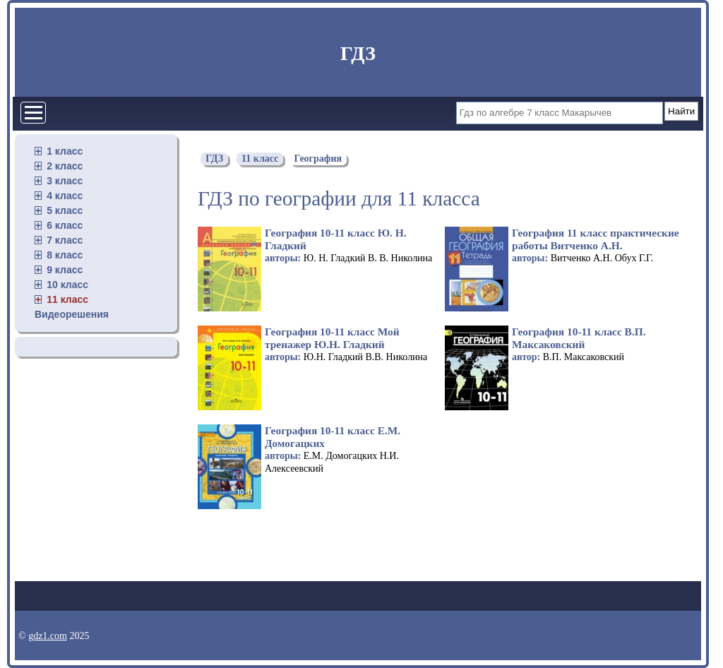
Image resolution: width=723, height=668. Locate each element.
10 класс (67, 284)
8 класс (65, 255)
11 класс (67, 299)
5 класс (65, 210)
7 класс (65, 240)
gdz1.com (47, 636)
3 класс (65, 180)
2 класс (65, 166)
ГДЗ (358, 53)
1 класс (65, 151)
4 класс (65, 195)
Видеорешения (72, 314)
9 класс (65, 269)
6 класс (65, 225)
